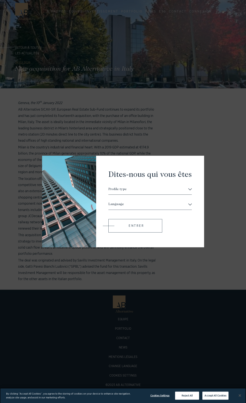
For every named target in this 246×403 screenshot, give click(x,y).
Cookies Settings (160, 396)
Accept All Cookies (215, 396)
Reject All (187, 396)
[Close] (240, 396)
